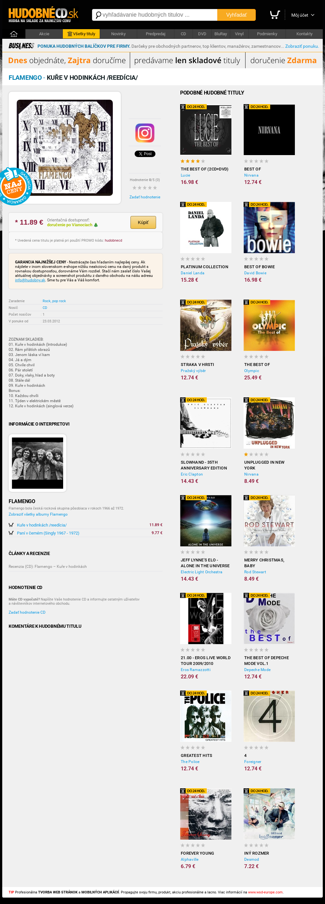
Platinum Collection (204, 266)
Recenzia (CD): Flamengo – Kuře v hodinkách (48, 566)
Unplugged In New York (264, 465)
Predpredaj (155, 33)
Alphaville (190, 859)
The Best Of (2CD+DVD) (205, 169)
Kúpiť (143, 222)
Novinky (118, 33)
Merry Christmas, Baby (264, 563)
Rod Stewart (255, 572)
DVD (202, 33)
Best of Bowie (259, 266)
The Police (190, 761)
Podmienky (267, 33)
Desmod (251, 859)
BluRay (220, 33)
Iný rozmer (256, 853)
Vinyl (239, 33)
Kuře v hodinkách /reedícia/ (42, 525)
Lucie (185, 175)
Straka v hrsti (197, 364)
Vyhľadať (236, 15)
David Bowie (255, 273)
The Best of (257, 364)
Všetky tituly (81, 34)
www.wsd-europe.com (265, 892)
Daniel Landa (192, 273)
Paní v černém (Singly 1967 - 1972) (48, 533)
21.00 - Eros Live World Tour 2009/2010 (205, 660)
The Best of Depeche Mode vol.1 (266, 660)
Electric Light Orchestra (201, 572)
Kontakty (304, 33)
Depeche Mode (257, 670)
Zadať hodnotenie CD (27, 612)
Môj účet (299, 15)
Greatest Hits (196, 755)
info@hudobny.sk (30, 280)
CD (183, 33)
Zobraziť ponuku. (302, 46)
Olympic (251, 371)
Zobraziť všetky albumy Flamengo (38, 514)
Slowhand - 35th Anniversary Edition (204, 465)
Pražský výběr (193, 371)
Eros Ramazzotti (196, 670)
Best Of (252, 169)
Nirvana (251, 175)
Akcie (44, 33)
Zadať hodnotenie (144, 197)
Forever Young (197, 853)
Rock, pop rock (54, 301)
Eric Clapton (192, 474)
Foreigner (252, 761)
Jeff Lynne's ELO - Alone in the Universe (205, 563)
